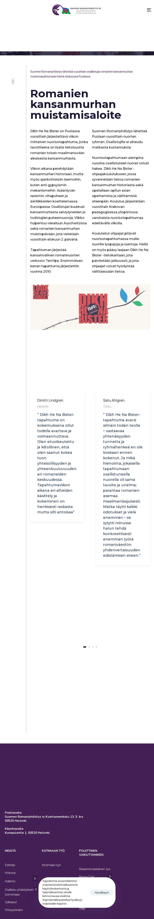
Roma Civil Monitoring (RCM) (95, 860)
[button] (13, 81)
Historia (10, 854)
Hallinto (21, 862)
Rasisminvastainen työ (94, 850)
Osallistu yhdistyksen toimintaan (21, 873)
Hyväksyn (102, 892)
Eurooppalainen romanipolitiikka (90, 873)
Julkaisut (11, 884)
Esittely (10, 846)
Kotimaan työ (51, 846)
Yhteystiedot (14, 891)
